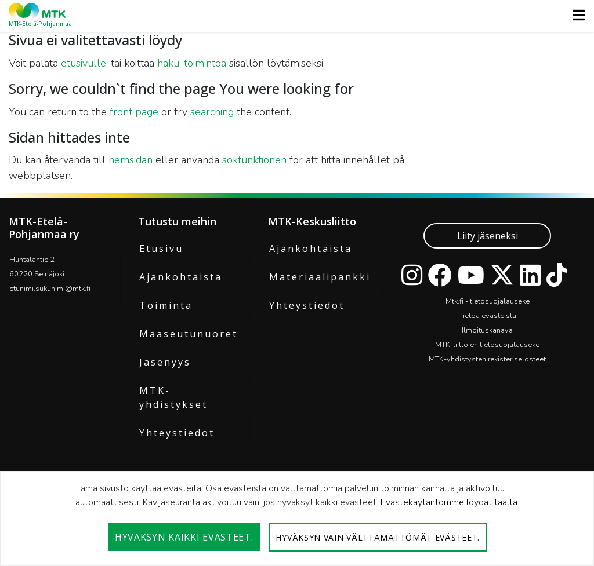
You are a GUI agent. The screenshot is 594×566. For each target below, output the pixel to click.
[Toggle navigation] (575, 15)
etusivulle (83, 63)
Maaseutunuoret (188, 333)
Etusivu (161, 248)
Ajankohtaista (180, 277)
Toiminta (166, 305)
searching (212, 112)
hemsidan (130, 160)
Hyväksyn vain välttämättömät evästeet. (378, 537)
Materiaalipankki (320, 277)
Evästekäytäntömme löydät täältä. (450, 502)
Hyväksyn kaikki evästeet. (184, 537)
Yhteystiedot (177, 432)
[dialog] (297, 518)
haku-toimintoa (191, 63)
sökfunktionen (254, 160)
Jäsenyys (165, 362)
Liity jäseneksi (487, 235)
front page (134, 112)
